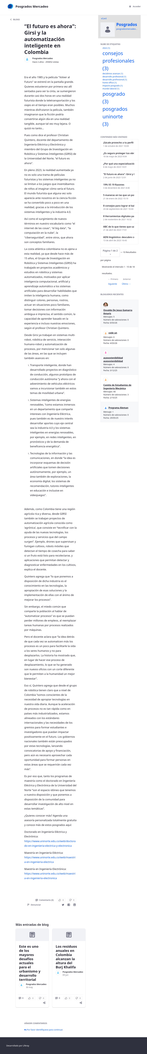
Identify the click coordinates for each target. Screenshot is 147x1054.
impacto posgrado (112, 85)
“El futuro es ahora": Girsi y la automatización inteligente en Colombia (118, 174)
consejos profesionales (118, 61)
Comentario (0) (45, 900)
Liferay (26, 1045)
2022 (106, 48)
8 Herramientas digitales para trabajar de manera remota (118, 216)
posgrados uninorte (114, 116)
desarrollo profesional (114, 76)
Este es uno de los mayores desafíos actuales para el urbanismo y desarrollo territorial (29, 963)
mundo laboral (110, 88)
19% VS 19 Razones (113, 184)
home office (109, 82)
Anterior (127, 279)
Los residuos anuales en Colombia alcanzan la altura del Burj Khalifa (66, 956)
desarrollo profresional (114, 79)
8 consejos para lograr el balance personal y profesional (118, 205)
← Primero (113, 279)
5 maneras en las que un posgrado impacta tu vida (118, 195)
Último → (126, 283)
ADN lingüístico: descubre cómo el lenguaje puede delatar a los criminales (118, 237)
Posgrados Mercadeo (42, 58)
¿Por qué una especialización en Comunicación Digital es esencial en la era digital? (118, 163)
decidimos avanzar (112, 73)
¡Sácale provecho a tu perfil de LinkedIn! (118, 142)
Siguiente (112, 283)
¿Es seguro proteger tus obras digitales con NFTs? (118, 153)
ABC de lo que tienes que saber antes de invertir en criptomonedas (118, 226)
